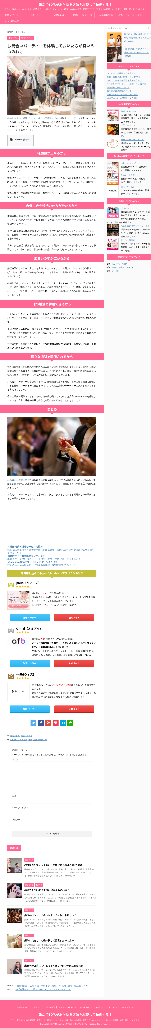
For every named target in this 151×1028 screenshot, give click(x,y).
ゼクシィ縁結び (128, 240)
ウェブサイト (18, 820)
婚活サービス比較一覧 (82, 15)
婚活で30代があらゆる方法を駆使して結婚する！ (75, 4)
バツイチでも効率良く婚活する (121, 73)
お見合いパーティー (17, 479)
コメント (16, 759)
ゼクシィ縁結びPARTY (122, 267)
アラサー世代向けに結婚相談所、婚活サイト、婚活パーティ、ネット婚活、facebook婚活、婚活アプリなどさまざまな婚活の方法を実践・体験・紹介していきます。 (75, 1020)
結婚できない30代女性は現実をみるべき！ (46, 890)
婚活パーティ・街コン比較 (129, 15)
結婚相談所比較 (106, 15)
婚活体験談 (59, 15)
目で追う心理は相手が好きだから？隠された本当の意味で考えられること (137, 37)
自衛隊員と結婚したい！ (118, 87)
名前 (14, 795)
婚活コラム (35, 15)
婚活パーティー (40, 740)
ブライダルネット (129, 208)
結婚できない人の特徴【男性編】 (122, 94)
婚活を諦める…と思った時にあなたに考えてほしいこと (43, 989)
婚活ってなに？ (12, 15)
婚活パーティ (26, 736)
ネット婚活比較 (12, 21)
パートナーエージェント (132, 139)
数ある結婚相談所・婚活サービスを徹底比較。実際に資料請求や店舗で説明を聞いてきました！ (51, 549)
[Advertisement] (51, 522)
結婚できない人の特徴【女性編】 (122, 98)
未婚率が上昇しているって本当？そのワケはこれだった (53, 965)
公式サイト (74, 617)
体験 (30, 740)
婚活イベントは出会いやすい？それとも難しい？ (50, 915)
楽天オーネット (128, 125)
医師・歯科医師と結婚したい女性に (123, 77)
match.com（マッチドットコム (135, 226)
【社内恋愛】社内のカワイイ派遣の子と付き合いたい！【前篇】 (137, 52)
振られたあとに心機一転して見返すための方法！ (50, 940)
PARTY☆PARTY (120, 264)
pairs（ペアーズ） (129, 163)
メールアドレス (20, 807)
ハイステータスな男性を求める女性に (124, 80)
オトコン (116, 271)
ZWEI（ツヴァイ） (129, 111)
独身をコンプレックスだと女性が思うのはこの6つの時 (53, 865)
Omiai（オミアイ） (130, 175)
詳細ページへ (29, 617)
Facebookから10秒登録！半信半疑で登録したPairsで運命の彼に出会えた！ (52, 985)
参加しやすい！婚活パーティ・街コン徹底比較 (30, 118)
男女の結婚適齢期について (119, 91)
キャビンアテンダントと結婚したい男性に (126, 84)
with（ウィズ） (128, 187)
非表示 (27, 139)
